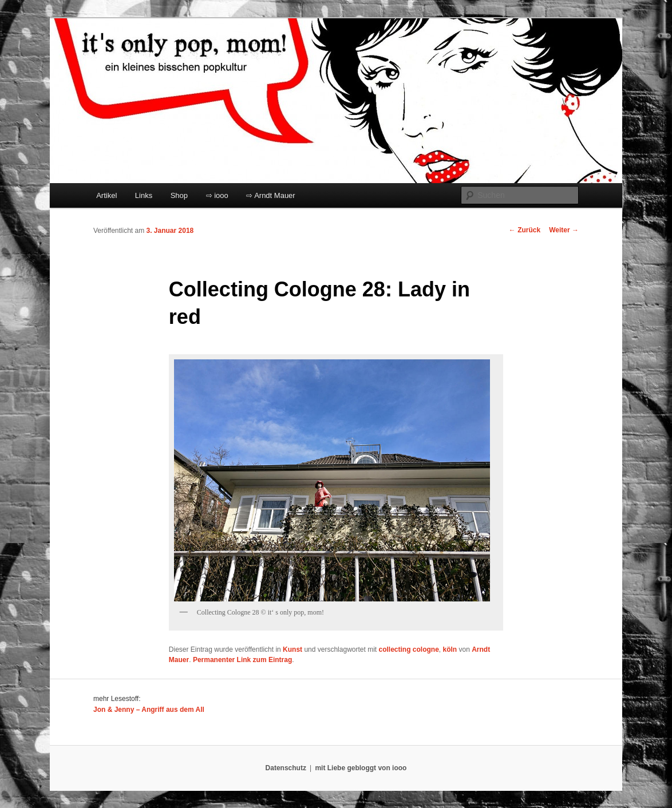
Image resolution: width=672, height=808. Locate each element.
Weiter (564, 230)
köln (450, 649)
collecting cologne (408, 649)
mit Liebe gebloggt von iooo (360, 768)
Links (143, 195)
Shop (179, 195)
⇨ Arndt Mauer (270, 195)
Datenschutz (286, 768)
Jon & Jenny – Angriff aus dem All (148, 710)
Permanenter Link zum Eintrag (242, 660)
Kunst (292, 649)
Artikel (106, 195)
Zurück (524, 230)
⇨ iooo (217, 195)
